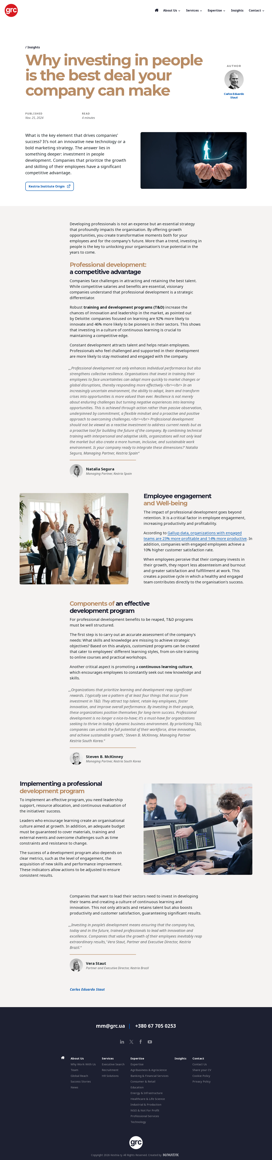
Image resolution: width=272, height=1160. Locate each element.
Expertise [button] (217, 10)
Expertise (137, 1064)
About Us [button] (172, 10)
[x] (131, 1042)
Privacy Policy (201, 1081)
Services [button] (194, 10)
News (74, 1087)
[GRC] (79, 10)
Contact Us (199, 1064)
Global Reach (79, 1076)
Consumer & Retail (143, 1081)
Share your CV (201, 1070)
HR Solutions (110, 1076)
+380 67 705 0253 (155, 1025)
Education (137, 1087)
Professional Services (145, 1116)
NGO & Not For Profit (145, 1110)
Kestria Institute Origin (47, 186)
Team (74, 1070)
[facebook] (141, 1042)
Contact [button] (257, 10)
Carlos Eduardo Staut (234, 95)
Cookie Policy (201, 1076)
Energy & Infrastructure (147, 1093)
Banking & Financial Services (149, 1076)
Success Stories (81, 1081)
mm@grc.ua (110, 1025)
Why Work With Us (83, 1064)
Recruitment (110, 1070)
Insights (33, 47)
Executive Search (113, 1064)
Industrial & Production (146, 1104)
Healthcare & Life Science (148, 1099)
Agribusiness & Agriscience (149, 1070)
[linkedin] (122, 1042)
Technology (138, 1122)
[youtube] (150, 1042)
